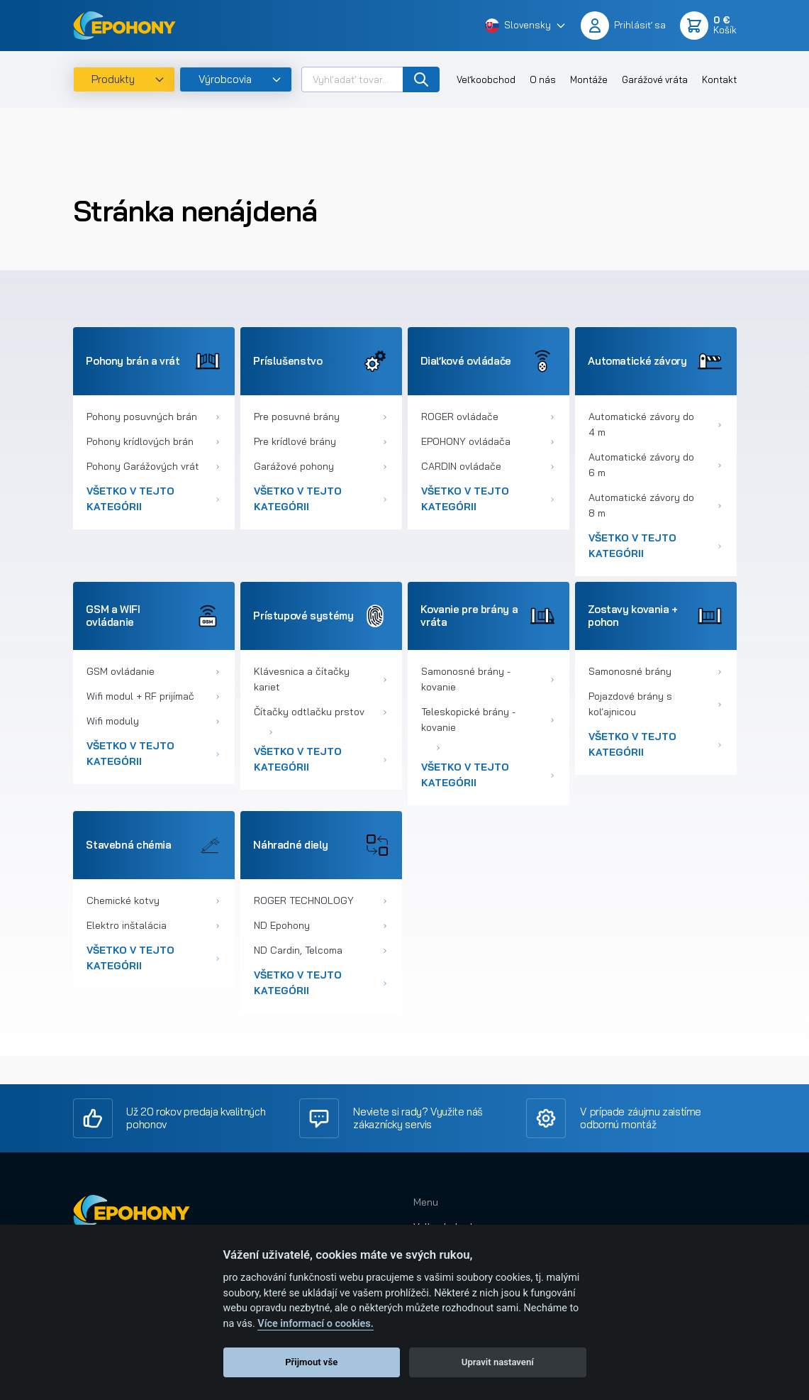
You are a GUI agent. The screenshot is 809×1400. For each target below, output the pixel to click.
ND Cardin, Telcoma (320, 950)
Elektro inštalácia (153, 925)
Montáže (589, 79)
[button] (526, 25)
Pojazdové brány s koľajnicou (655, 704)
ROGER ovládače (487, 416)
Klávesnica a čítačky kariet (320, 679)
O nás (543, 79)
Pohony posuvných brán (153, 416)
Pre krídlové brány (320, 441)
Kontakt (719, 79)
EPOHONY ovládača (487, 441)
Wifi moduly (153, 721)
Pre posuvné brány (320, 416)
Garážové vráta (655, 79)
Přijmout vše (311, 1362)
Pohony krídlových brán (153, 441)
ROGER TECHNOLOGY (320, 900)
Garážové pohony (320, 466)
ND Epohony (320, 925)
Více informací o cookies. (315, 1324)
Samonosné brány (655, 671)
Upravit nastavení (498, 1362)
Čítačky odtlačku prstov (320, 711)
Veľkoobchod (486, 79)
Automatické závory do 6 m (655, 465)
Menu (425, 1202)
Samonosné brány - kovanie (487, 679)
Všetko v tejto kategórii (153, 499)
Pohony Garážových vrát (153, 466)
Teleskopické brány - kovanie (487, 719)
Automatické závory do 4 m (655, 424)
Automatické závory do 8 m (655, 505)
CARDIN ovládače (487, 466)
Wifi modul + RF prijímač (153, 696)
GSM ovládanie (153, 671)
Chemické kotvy (153, 900)
